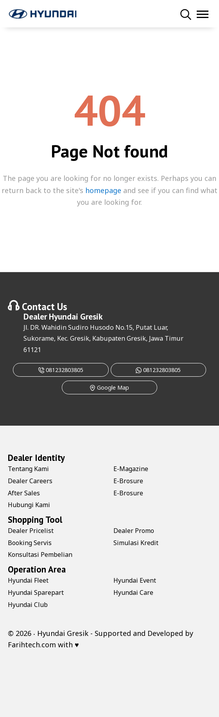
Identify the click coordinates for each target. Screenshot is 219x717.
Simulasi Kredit (135, 542)
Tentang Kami (28, 468)
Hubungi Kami (29, 504)
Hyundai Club (28, 604)
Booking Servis (30, 542)
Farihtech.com (32, 644)
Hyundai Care (133, 592)
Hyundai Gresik (75, 316)
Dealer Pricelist (31, 530)
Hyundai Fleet (28, 580)
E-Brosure (128, 481)
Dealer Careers (30, 481)
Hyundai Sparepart (36, 592)
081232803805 (60, 370)
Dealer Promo (133, 530)
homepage (103, 190)
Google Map (109, 387)
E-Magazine (130, 468)
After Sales (24, 493)
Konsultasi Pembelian (40, 554)
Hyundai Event (134, 580)
